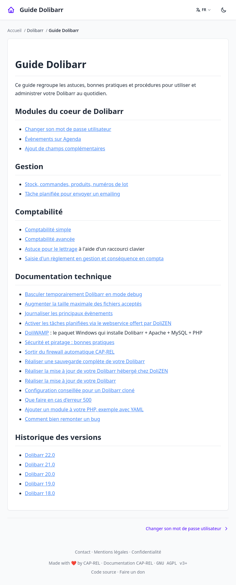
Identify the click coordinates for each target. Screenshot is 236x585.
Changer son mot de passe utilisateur (68, 129)
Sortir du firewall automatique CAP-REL (70, 351)
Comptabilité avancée (50, 239)
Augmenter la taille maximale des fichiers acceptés (83, 303)
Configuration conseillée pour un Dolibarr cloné (80, 390)
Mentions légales (111, 552)
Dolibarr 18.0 (40, 493)
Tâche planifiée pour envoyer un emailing (72, 193)
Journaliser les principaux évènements (69, 313)
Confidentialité (146, 552)
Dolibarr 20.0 (40, 474)
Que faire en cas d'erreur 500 (58, 399)
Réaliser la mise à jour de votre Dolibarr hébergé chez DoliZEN (96, 371)
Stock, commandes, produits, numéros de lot (76, 184)
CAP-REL (91, 563)
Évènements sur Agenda (53, 139)
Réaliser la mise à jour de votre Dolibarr (70, 380)
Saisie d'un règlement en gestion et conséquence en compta (94, 258)
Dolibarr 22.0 (40, 455)
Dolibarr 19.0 (40, 483)
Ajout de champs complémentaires (65, 148)
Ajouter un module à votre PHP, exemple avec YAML (84, 409)
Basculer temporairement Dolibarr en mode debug (83, 294)
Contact (83, 552)
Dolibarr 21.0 (40, 464)
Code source (103, 572)
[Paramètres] (224, 10)
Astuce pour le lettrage (51, 249)
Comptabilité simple (48, 229)
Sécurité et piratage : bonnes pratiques (69, 342)
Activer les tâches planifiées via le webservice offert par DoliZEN (98, 323)
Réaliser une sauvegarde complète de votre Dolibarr (85, 361)
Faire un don (132, 572)
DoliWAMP (37, 332)
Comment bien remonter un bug (62, 419)
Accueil (14, 30)
